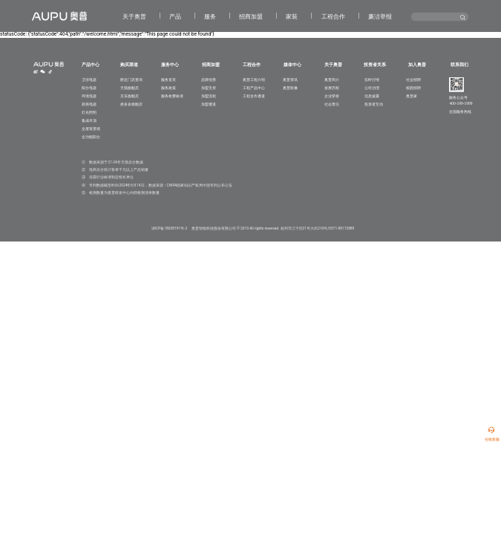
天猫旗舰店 (129, 87)
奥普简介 (331, 79)
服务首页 (168, 79)
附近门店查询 (131, 79)
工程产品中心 (254, 87)
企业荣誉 (331, 96)
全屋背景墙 (91, 128)
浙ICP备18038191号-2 (169, 228)
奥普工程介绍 (254, 79)
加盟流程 (208, 96)
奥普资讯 (290, 79)
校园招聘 (413, 87)
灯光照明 (89, 112)
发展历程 (331, 87)
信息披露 (371, 96)
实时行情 (371, 79)
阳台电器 (89, 87)
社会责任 (331, 104)
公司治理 (371, 87)
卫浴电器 (89, 79)
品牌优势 (208, 79)
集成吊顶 (89, 120)
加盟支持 (208, 87)
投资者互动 (373, 104)
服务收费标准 (172, 96)
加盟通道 (208, 104)
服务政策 (168, 87)
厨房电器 (89, 104)
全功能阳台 (91, 136)
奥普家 (411, 96)
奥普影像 (290, 87)
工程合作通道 (254, 96)
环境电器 (89, 96)
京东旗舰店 (129, 96)
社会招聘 (413, 79)
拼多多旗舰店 (131, 104)
